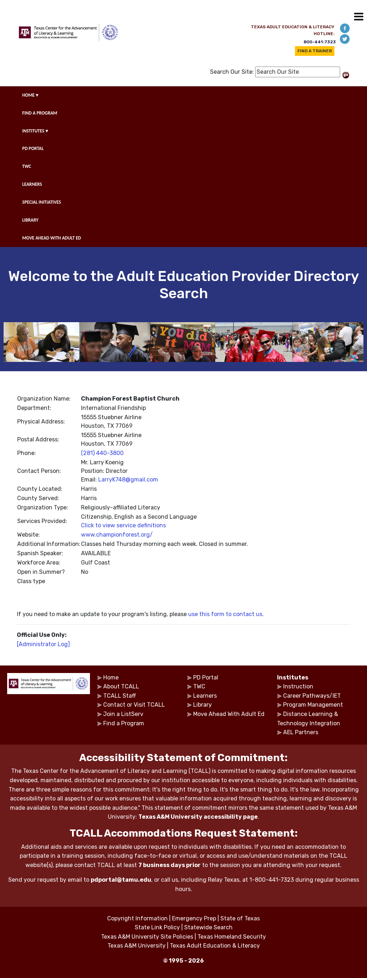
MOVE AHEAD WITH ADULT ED (51, 238)
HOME (30, 95)
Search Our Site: (232, 71)
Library (202, 704)
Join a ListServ (123, 714)
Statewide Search (208, 927)
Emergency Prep (194, 918)
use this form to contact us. (226, 614)
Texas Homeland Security (231, 936)
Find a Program (123, 723)
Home (111, 677)
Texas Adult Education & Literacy (215, 945)
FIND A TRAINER (314, 50)
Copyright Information (137, 918)
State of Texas (240, 918)
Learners (205, 695)
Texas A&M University (137, 945)
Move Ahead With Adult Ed (228, 714)
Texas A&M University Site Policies (147, 936)
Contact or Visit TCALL (134, 704)
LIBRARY (30, 220)
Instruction (298, 686)
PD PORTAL (33, 148)
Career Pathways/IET (312, 695)
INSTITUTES (35, 131)
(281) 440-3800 (102, 453)
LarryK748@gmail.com (128, 479)
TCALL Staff (119, 695)
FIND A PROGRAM (39, 113)
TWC (26, 166)
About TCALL (121, 686)
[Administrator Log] (43, 644)
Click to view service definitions (123, 525)
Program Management (313, 704)
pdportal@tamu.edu (121, 879)
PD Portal (205, 677)
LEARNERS (32, 184)
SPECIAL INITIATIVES (41, 202)
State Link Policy (157, 927)
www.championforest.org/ (117, 534)
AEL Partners (300, 732)
